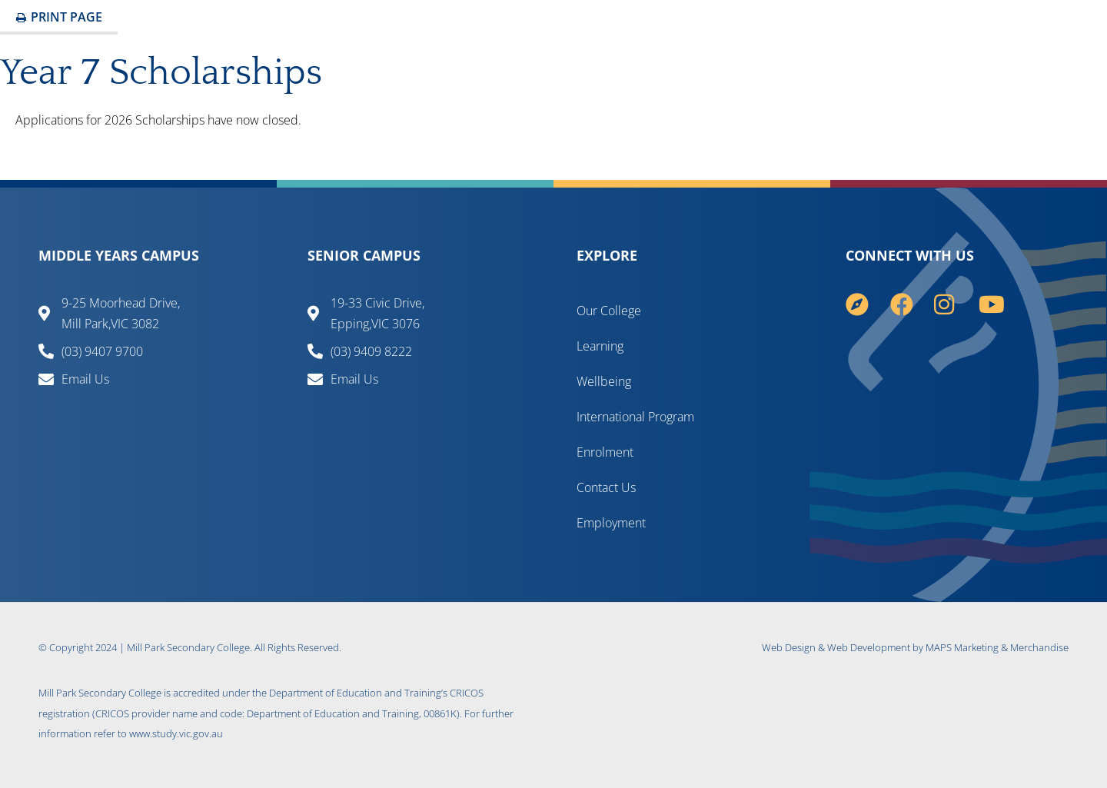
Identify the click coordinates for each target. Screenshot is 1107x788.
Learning (600, 345)
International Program (635, 416)
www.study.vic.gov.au (176, 733)
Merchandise (1039, 647)
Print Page (58, 16)
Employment (611, 522)
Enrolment (605, 452)
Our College (609, 310)
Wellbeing (604, 381)
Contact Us (606, 487)
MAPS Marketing (962, 647)
